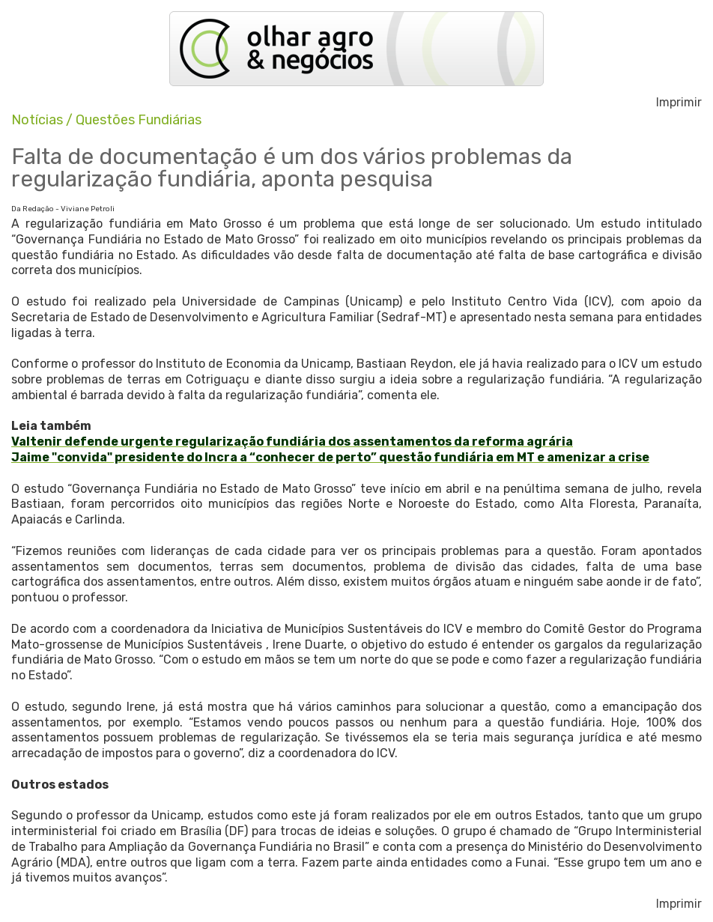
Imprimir (679, 102)
